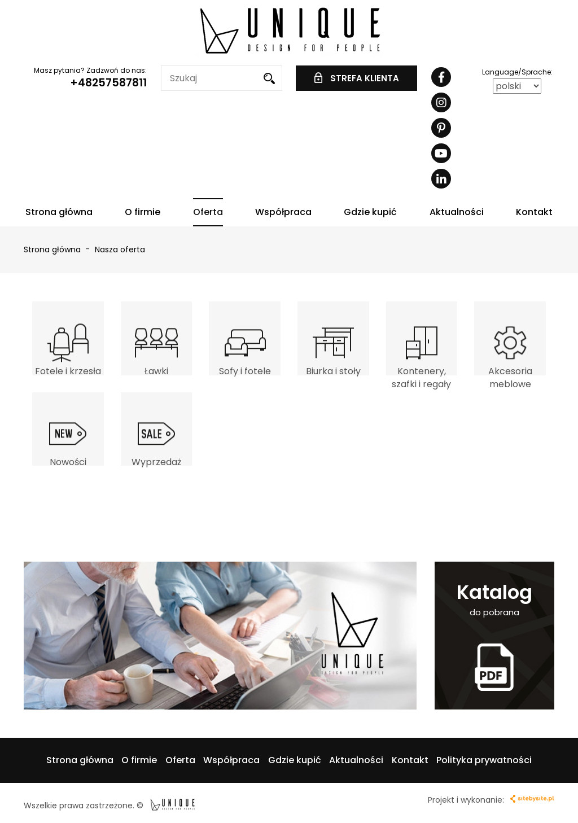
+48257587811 (108, 82)
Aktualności (457, 211)
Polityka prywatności (484, 760)
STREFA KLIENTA (356, 78)
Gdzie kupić (370, 211)
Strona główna (59, 211)
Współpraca (283, 211)
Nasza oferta (120, 249)
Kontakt (534, 211)
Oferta (208, 211)
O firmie (142, 211)
